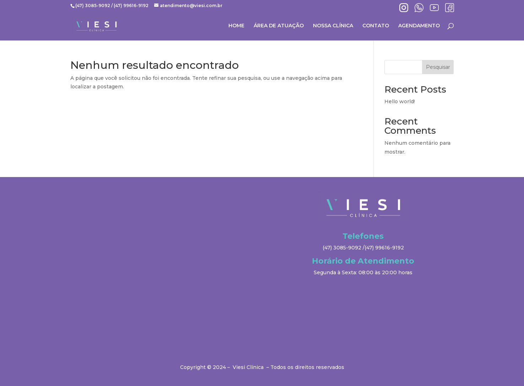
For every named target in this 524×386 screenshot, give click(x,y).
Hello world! (399, 101)
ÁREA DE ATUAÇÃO (279, 26)
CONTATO (375, 26)
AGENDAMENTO (419, 26)
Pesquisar (438, 67)
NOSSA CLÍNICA (333, 26)
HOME (236, 26)
